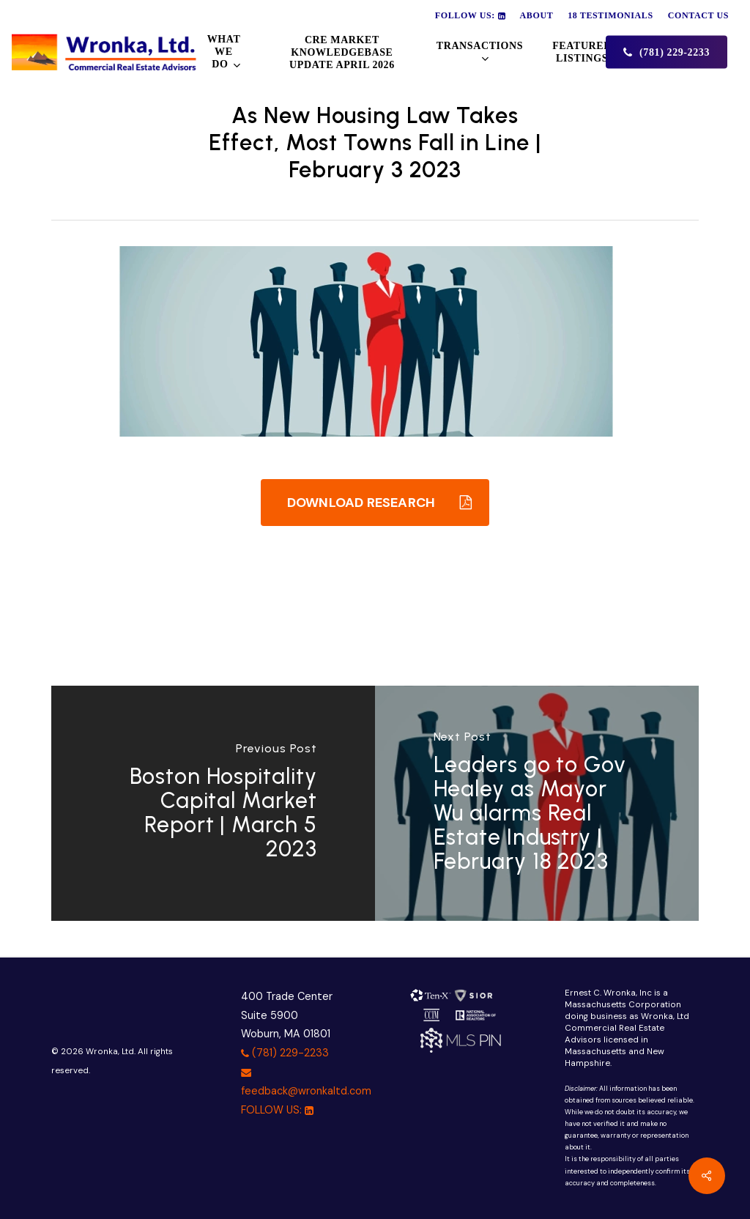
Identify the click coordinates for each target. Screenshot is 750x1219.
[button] (375, 502)
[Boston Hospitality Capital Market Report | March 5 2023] (213, 803)
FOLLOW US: (277, 1109)
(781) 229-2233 (285, 1052)
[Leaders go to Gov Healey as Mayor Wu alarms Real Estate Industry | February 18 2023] (537, 803)
